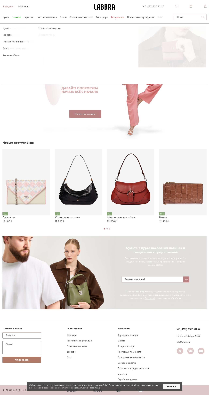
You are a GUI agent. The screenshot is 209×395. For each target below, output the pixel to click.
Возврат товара (126, 346)
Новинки (16, 17)
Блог (160, 17)
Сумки (5, 17)
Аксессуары (102, 17)
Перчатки (28, 17)
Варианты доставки (128, 335)
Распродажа (117, 17)
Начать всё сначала (85, 114)
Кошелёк (163, 217)
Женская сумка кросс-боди (121, 217)
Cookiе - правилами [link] (90, 387)
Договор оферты (127, 362)
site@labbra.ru (183, 342)
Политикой (150, 298)
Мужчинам (23, 6)
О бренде (72, 335)
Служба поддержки (127, 379)
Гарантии (122, 374)
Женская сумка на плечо (67, 217)
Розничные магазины (77, 346)
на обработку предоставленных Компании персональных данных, (152, 293)
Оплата (121, 340)
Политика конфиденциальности (133, 368)
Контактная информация (79, 340)
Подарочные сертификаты (140, 17)
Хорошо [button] (171, 386)
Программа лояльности (129, 351)
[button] (104, 228)
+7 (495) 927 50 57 (153, 6)
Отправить (22, 359)
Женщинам (8, 6)
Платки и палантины (47, 17)
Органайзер (8, 217)
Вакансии (71, 351)
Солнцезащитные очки (81, 17)
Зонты (63, 17)
